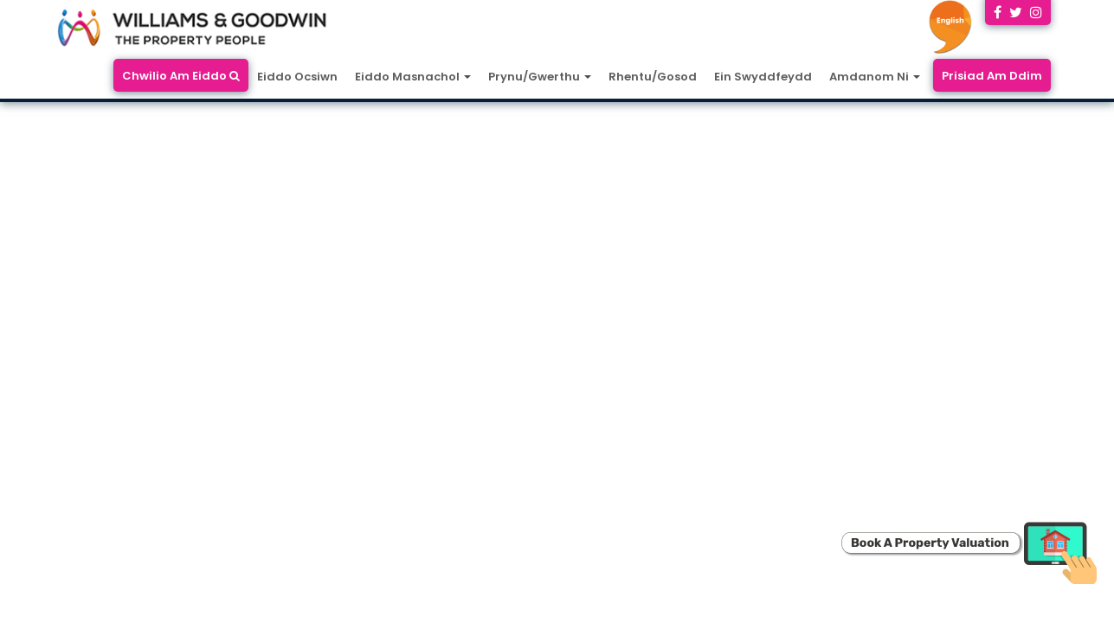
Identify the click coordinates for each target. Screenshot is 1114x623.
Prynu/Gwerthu (539, 76)
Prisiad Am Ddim (992, 75)
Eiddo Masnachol (413, 76)
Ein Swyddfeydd (763, 76)
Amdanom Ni (874, 76)
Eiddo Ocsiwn (297, 76)
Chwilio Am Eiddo (181, 75)
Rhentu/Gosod (653, 76)
